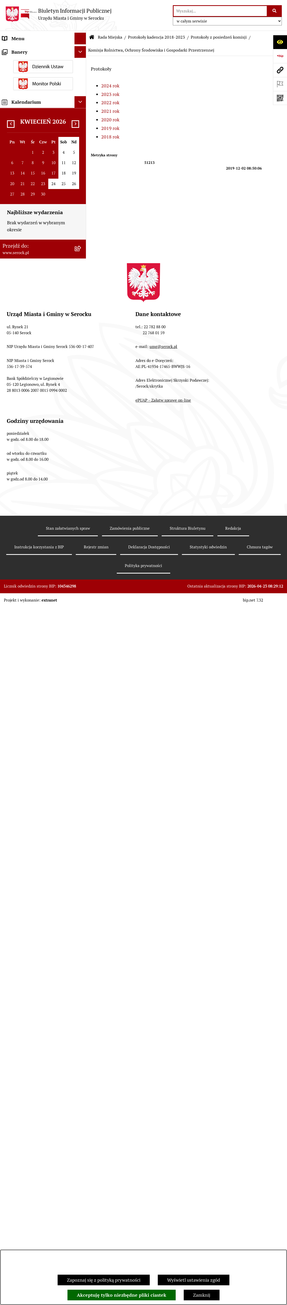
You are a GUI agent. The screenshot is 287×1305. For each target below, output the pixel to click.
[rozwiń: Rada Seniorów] (81, 814)
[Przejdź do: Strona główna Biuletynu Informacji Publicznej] (92, 37)
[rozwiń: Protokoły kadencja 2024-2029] (81, 281)
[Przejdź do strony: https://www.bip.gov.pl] (280, 56)
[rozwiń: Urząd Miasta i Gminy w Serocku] (81, 50)
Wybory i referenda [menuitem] (22, 1006)
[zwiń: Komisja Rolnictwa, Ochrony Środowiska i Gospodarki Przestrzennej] (81, 421)
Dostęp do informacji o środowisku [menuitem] (38, 1017)
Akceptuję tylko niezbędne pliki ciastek (121, 1295)
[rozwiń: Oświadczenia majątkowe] (81, 826)
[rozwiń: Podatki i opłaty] (81, 849)
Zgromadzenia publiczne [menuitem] (27, 1108)
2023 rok (110, 94)
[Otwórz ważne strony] (280, 84)
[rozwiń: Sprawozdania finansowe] (81, 922)
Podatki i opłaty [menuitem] (18, 849)
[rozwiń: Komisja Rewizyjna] (81, 406)
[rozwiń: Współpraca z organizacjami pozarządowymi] (81, 975)
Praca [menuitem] (8, 910)
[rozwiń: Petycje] (81, 964)
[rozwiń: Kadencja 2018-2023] (81, 752)
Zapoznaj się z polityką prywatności (103, 1280)
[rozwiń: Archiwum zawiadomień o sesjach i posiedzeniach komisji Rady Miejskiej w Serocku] (81, 767)
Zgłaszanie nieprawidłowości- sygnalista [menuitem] (33, 1142)
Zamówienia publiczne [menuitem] (25, 933)
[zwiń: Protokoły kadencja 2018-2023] (81, 303)
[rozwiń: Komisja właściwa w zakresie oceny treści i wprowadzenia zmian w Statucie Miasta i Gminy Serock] (81, 606)
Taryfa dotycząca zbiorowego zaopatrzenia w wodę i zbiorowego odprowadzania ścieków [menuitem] (37, 1066)
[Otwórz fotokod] (280, 98)
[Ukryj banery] (80, 1178)
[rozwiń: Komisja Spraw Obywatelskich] (81, 562)
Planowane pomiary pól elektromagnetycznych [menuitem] (26, 1160)
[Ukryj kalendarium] (80, 1228)
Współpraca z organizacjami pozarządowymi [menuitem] (31, 978)
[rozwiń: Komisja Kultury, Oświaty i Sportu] (81, 384)
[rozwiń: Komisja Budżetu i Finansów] (81, 362)
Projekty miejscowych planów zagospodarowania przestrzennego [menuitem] (38, 948)
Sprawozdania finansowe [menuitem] (28, 922)
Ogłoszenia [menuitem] (13, 861)
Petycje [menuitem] (9, 964)
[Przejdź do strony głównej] (58, 14)
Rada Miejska (110, 37)
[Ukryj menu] (80, 38)
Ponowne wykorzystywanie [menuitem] (30, 1097)
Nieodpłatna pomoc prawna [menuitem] (30, 1085)
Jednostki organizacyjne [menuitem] (27, 62)
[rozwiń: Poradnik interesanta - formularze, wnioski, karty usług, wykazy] (81, 891)
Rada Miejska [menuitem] (15, 73)
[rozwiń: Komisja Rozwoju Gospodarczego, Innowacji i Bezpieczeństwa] (81, 671)
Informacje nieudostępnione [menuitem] (31, 994)
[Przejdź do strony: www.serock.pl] (280, 70)
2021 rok (110, 111)
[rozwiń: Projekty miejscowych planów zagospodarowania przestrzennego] (81, 945)
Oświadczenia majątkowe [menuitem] (28, 826)
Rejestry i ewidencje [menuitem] (22, 1029)
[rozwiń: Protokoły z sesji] (81, 325)
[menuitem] (43, 91)
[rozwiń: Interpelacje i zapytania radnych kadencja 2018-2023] (81, 237)
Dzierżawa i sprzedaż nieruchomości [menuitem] (24, 876)
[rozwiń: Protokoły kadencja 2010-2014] (81, 730)
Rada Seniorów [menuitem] (17, 814)
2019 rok (110, 128)
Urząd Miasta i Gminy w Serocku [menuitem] (35, 50)
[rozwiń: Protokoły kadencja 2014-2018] (81, 707)
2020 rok (110, 120)
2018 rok (110, 137)
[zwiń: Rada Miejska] (81, 74)
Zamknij (201, 1295)
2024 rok (110, 86)
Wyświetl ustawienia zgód (193, 1280)
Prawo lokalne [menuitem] (16, 838)
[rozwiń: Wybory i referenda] (81, 1006)
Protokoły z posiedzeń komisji (219, 37)
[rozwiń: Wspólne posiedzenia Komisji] (81, 649)
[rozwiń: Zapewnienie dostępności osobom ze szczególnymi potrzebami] (81, 1120)
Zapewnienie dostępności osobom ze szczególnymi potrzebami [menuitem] (37, 1123)
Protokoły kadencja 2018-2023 (156, 37)
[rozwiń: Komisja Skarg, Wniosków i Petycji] (81, 584)
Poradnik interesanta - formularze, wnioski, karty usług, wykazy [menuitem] (37, 894)
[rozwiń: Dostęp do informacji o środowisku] (81, 1017)
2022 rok (110, 103)
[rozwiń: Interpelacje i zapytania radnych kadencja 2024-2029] (81, 215)
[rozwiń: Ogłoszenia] (81, 861)
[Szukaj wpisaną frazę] (275, 11)
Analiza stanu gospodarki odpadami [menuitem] (28, 1044)
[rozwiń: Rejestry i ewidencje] (81, 1029)
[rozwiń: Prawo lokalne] (81, 838)
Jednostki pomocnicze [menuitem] (25, 803)
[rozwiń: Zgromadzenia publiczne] (81, 1108)
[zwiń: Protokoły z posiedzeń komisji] (81, 340)
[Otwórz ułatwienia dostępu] (280, 42)
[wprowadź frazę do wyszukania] (220, 11)
